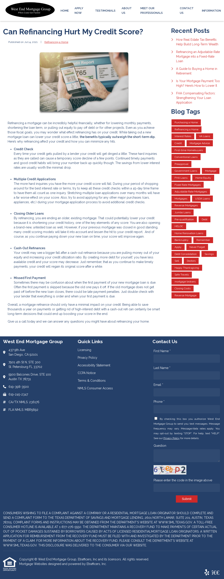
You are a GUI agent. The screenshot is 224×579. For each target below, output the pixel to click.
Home (65, 10)
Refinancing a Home (56, 42)
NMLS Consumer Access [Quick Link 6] (95, 388)
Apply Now (79, 10)
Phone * (159, 401)
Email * (158, 385)
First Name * (162, 351)
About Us (127, 10)
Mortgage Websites (33, 564)
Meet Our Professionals (151, 10)
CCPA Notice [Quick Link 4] (87, 373)
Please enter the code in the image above (183, 480)
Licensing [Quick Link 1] (84, 350)
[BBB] (215, 572)
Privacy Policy (171, 438)
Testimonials (105, 10)
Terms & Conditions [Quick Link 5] (92, 380)
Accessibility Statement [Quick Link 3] (94, 365)
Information (211, 10)
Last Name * (162, 368)
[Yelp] (207, 572)
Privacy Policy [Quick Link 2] (87, 357)
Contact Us (187, 10)
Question (160, 445)
